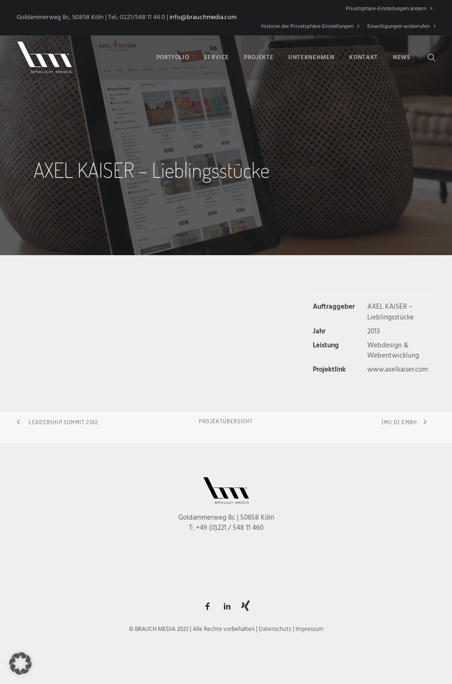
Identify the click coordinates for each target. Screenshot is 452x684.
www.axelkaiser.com (397, 369)
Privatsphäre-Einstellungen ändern (389, 9)
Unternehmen (311, 57)
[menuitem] (390, 9)
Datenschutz (275, 629)
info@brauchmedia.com (202, 17)
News (402, 57)
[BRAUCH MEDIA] (45, 57)
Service (216, 57)
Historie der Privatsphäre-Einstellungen (310, 26)
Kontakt (363, 57)
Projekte (258, 57)
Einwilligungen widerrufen (401, 26)
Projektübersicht (226, 421)
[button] (431, 57)
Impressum (310, 629)
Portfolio (172, 57)
